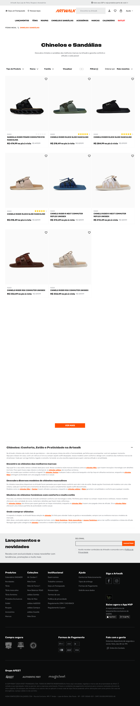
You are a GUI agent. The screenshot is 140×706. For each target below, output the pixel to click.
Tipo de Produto (15, 69)
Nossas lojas (34, 10)
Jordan (34, 489)
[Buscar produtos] (78, 10)
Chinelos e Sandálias (29, 28)
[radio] (82, 69)
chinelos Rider (120, 503)
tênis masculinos (75, 520)
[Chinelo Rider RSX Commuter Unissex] (26, 263)
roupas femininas (90, 520)
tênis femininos (61, 520)
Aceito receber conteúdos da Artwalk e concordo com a (105, 551)
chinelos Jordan (52, 472)
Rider (84, 489)
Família (49, 69)
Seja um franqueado (15, 10)
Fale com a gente (116, 637)
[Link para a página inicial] (11, 27)
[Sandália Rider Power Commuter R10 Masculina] (26, 111)
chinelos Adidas (15, 503)
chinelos (48, 515)
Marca (34, 69)
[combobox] (91, 11)
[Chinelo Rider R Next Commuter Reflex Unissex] (70, 188)
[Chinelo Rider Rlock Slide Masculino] (70, 111)
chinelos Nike (91, 468)
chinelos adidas (55, 470)
